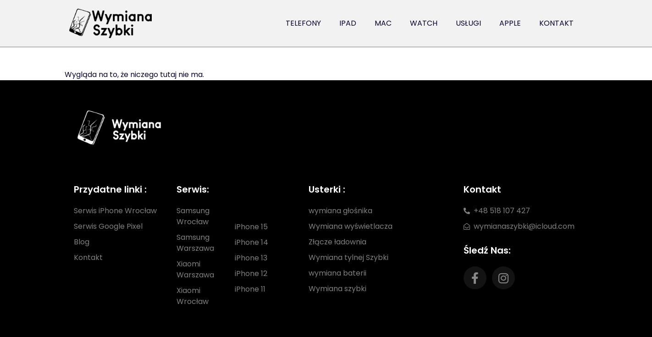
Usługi (468, 23)
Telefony (303, 23)
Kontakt (556, 23)
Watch (423, 23)
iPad (347, 23)
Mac (383, 23)
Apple (510, 23)
